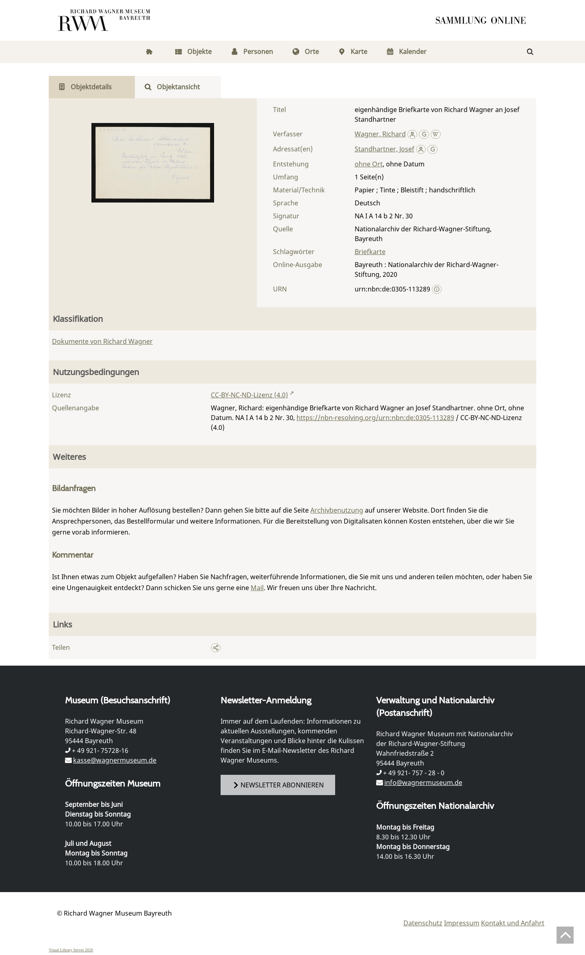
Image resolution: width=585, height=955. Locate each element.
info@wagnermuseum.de (423, 782)
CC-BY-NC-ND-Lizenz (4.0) (249, 394)
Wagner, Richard (380, 133)
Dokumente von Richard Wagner (102, 341)
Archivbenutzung (336, 510)
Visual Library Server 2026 (71, 950)
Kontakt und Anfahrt (512, 922)
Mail (257, 587)
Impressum (461, 922)
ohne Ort (369, 164)
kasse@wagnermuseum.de (114, 760)
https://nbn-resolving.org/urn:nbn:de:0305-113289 (375, 417)
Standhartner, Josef (384, 148)
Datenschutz (422, 922)
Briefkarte (370, 251)
